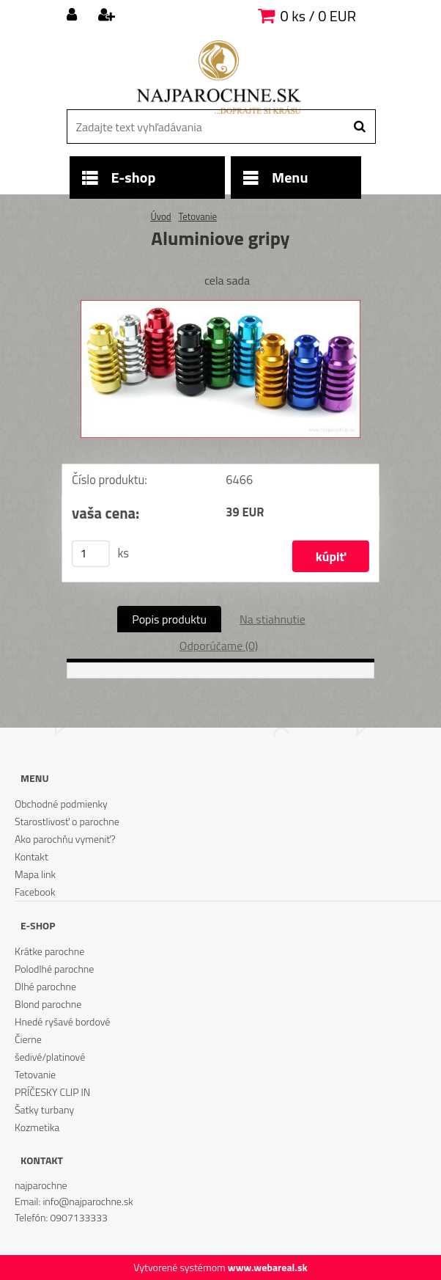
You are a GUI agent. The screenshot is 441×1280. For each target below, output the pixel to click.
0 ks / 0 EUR (318, 15)
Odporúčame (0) (218, 645)
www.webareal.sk (268, 1267)
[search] (359, 127)
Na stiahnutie (272, 619)
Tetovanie (198, 216)
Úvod (160, 216)
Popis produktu (169, 619)
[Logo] (218, 77)
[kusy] (91, 554)
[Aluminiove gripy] (220, 306)
